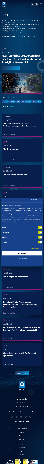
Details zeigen (35, 248)
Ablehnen (22, 262)
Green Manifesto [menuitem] (22, 428)
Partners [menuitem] (22, 436)
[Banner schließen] (41, 200)
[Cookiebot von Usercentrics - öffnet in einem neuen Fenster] (31, 200)
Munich (11, 412)
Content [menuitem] (22, 439)
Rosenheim (23, 412)
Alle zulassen (22, 253)
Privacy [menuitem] (22, 455)
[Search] (32, 4)
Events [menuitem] (22, 425)
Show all (11, 98)
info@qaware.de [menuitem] (22, 406)
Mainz (17, 412)
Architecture (26, 101)
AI (18, 101)
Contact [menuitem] (22, 432)
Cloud (5, 101)
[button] (41, 4)
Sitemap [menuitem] (22, 447)
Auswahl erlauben (22, 258)
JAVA (12, 101)
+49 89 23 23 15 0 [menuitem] (22, 403)
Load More (22, 373)
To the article (11, 68)
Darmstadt (31, 412)
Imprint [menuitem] (22, 451)
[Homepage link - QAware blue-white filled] (22, 388)
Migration (36, 101)
